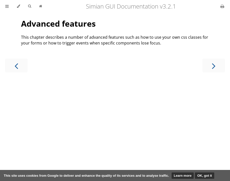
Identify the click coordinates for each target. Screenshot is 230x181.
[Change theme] (18, 6)
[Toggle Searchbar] (29, 6)
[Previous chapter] (16, 65)
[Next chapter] (213, 65)
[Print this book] (222, 6)
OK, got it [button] (204, 175)
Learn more (183, 175)
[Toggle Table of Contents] (7, 6)
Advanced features (58, 23)
